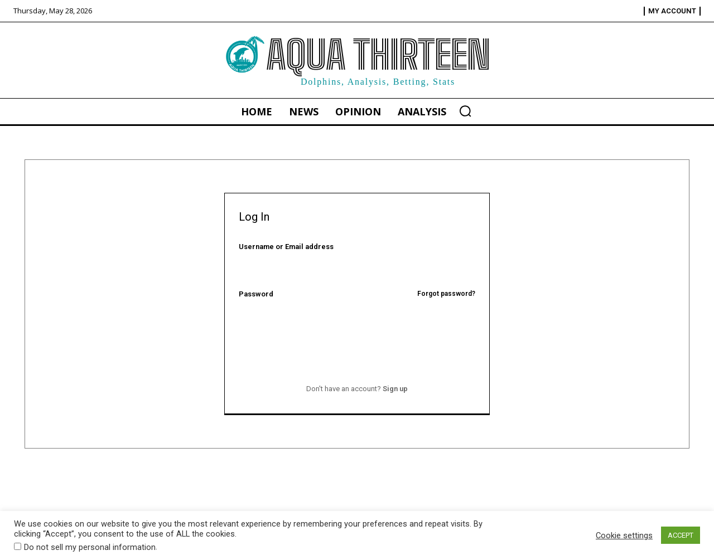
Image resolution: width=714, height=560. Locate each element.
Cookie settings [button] (624, 535)
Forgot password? (446, 294)
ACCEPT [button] (680, 535)
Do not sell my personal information (90, 547)
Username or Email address (286, 246)
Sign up (395, 388)
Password (357, 294)
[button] (465, 111)
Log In (356, 360)
